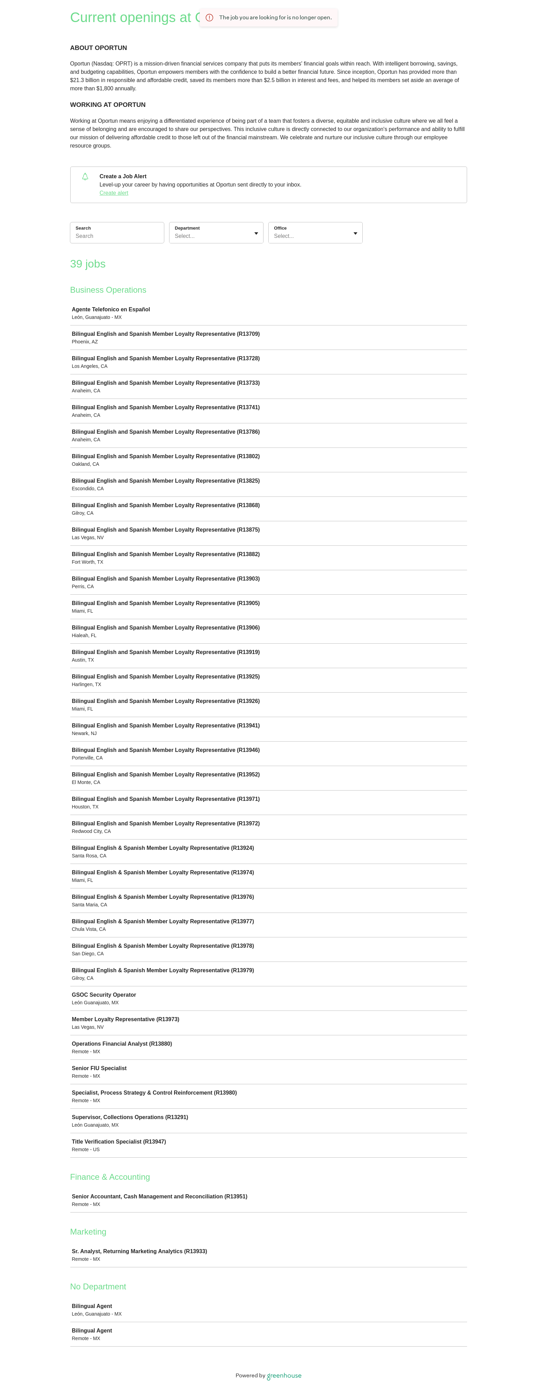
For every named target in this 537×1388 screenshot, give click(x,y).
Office (280, 228)
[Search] (117, 237)
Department (187, 228)
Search (83, 228)
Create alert (114, 193)
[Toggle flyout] (256, 233)
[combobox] (175, 236)
